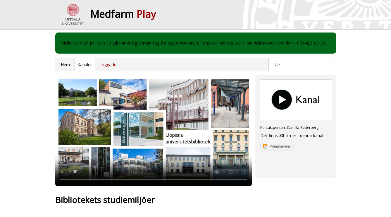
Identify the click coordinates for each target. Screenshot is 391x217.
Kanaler (84, 64)
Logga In (107, 64)
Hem (65, 64)
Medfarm (123, 14)
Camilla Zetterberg (302, 127)
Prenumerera (279, 146)
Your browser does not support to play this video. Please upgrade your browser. (153, 130)
